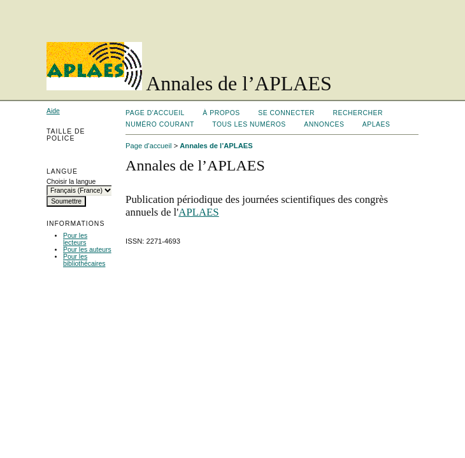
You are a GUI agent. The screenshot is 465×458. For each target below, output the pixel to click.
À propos (221, 112)
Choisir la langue (71, 181)
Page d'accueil (155, 112)
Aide (53, 111)
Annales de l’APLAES (216, 145)
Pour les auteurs (87, 249)
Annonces (324, 124)
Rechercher (358, 112)
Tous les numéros (249, 124)
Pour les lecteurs (75, 239)
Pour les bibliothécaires (84, 260)
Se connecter (286, 112)
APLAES (376, 124)
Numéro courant (159, 124)
